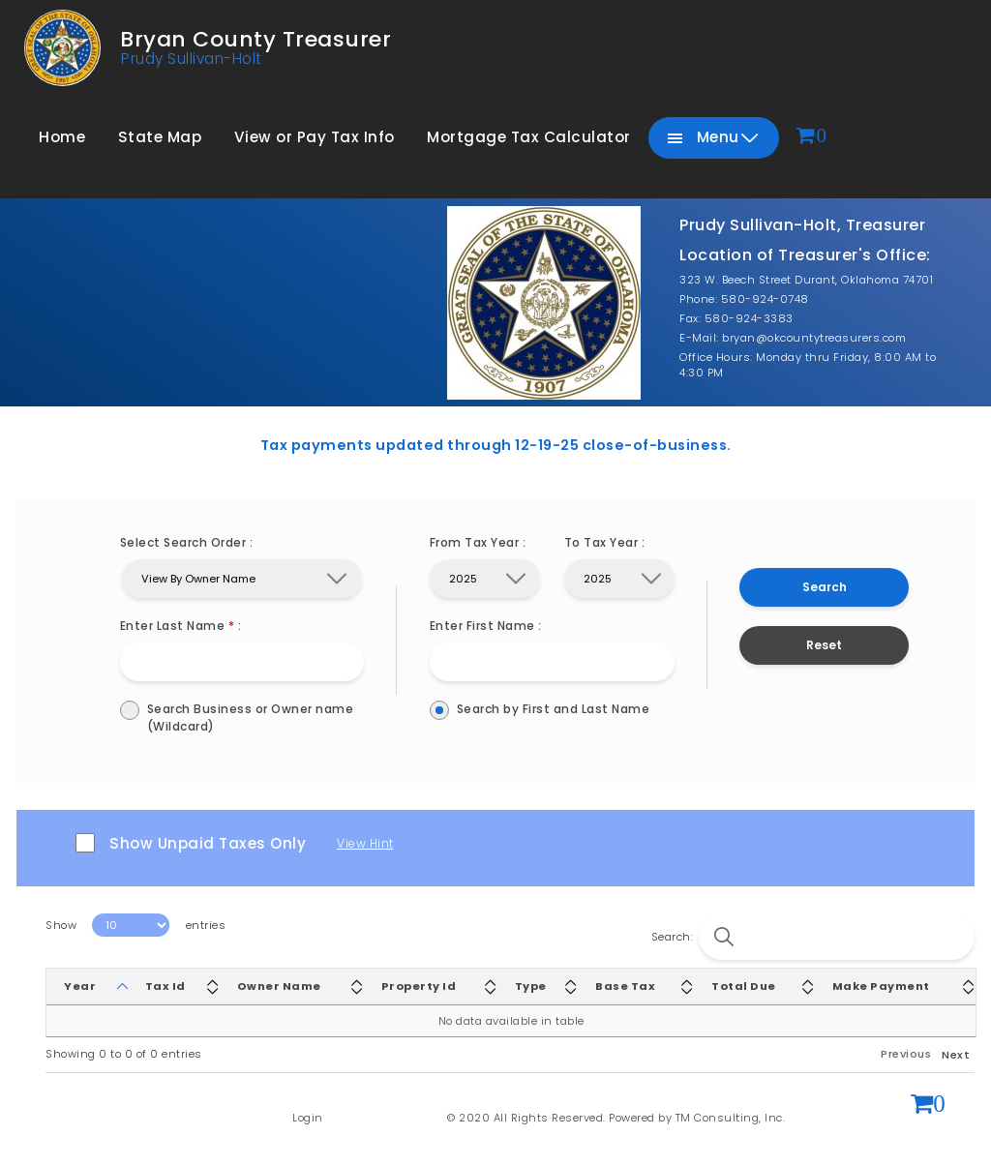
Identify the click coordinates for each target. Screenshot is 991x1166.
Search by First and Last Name (552, 709)
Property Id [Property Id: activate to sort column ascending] (419, 986)
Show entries (135, 925)
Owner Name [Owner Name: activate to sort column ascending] (279, 986)
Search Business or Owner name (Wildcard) (242, 717)
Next (956, 1054)
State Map (160, 137)
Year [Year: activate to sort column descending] (80, 986)
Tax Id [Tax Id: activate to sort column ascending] (165, 986)
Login (307, 1117)
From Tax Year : (478, 542)
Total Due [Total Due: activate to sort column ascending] (743, 986)
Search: (813, 936)
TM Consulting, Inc (729, 1117)
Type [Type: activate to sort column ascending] (531, 986)
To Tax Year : (605, 542)
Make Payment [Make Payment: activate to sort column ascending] (881, 986)
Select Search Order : (187, 542)
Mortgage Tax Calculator (529, 137)
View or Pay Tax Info (314, 137)
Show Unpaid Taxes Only (190, 843)
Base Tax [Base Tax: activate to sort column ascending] (625, 986)
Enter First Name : (486, 625)
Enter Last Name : (181, 625)
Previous (906, 1053)
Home (62, 137)
